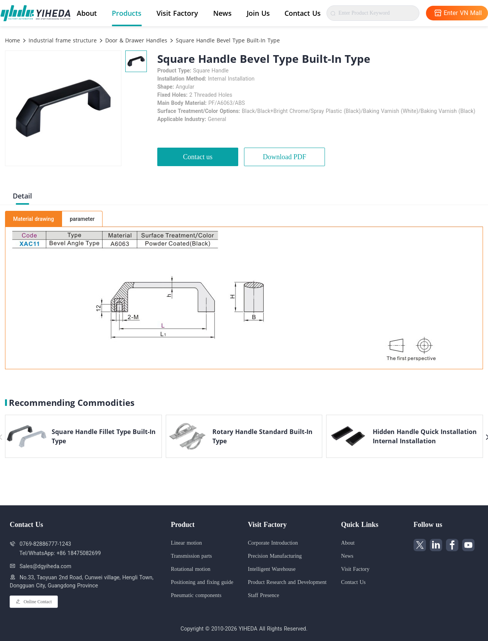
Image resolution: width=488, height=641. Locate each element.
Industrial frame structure (62, 40)
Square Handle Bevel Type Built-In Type (227, 40)
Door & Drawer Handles (135, 40)
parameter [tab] (82, 219)
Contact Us (302, 13)
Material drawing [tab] (33, 219)
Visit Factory (177, 13)
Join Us (258, 13)
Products (126, 13)
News (222, 13)
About (87, 13)
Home (12, 40)
